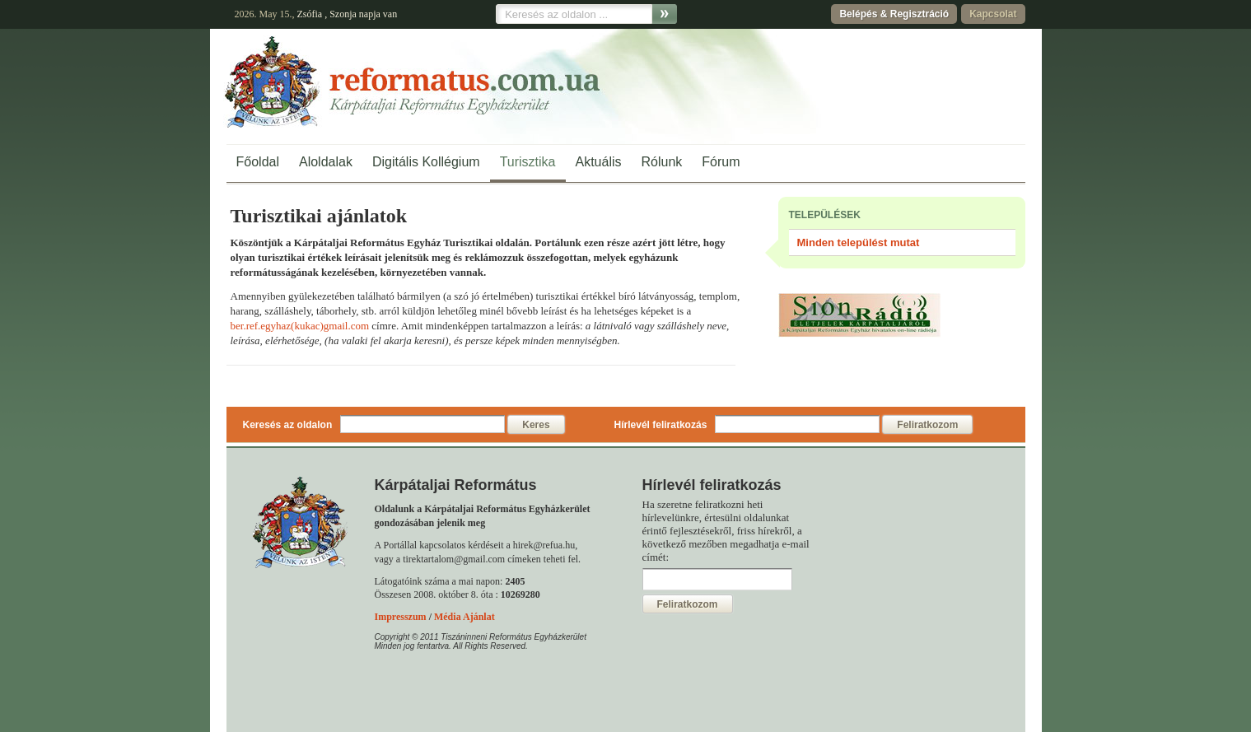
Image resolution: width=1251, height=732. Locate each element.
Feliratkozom (927, 425)
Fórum (721, 162)
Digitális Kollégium (426, 162)
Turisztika (528, 162)
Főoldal (257, 162)
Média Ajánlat (464, 616)
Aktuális (599, 162)
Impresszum (401, 616)
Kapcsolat (992, 14)
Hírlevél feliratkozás (660, 425)
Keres (535, 425)
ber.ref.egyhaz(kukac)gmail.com (300, 325)
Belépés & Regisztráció (894, 14)
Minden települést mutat (858, 242)
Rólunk (662, 162)
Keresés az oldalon (288, 425)
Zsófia (310, 14)
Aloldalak (325, 162)
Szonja (343, 14)
